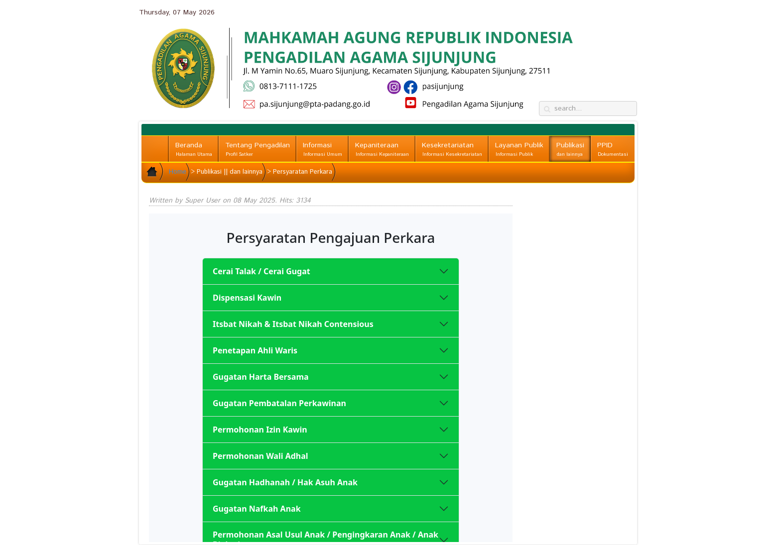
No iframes (331, 378)
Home (177, 172)
